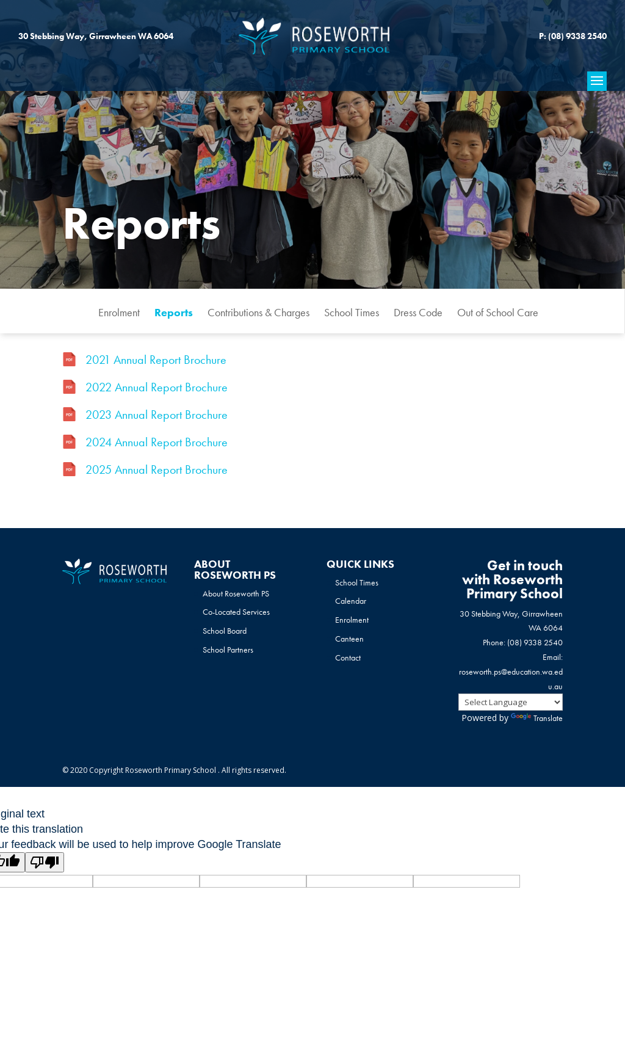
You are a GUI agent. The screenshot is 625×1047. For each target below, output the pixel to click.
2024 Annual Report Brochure (156, 442)
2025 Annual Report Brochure (156, 469)
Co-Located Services (236, 611)
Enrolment (119, 312)
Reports (173, 312)
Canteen (349, 638)
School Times (351, 312)
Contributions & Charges (258, 312)
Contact (348, 657)
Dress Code (418, 312)
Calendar (350, 600)
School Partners (228, 649)
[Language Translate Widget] (510, 702)
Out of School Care (497, 312)
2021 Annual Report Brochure (155, 360)
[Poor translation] (44, 862)
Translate (537, 717)
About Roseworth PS (236, 593)
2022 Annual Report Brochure (156, 387)
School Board (225, 630)
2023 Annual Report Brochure (156, 414)
